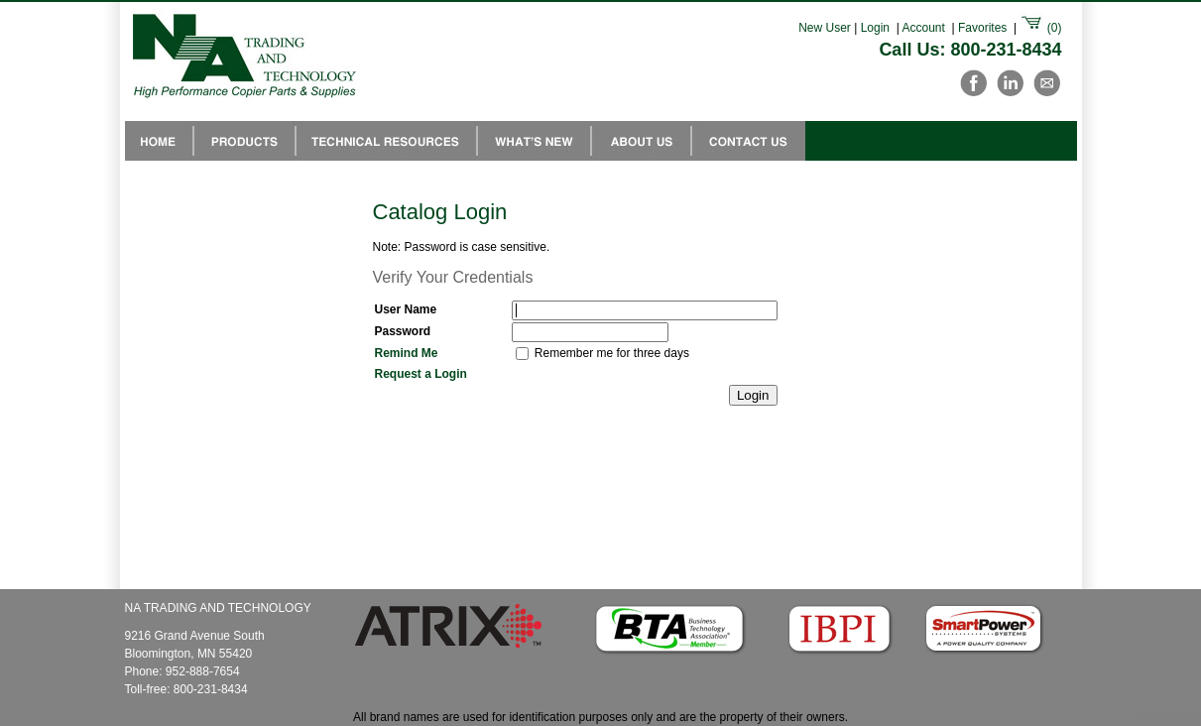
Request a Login (421, 374)
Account (923, 28)
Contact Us (748, 141)
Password (403, 331)
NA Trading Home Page (159, 141)
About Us (641, 141)
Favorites (982, 28)
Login (875, 28)
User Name (406, 309)
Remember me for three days (612, 353)
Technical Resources (386, 141)
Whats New (534, 141)
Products (244, 141)
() (1040, 28)
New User (824, 28)
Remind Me (406, 353)
